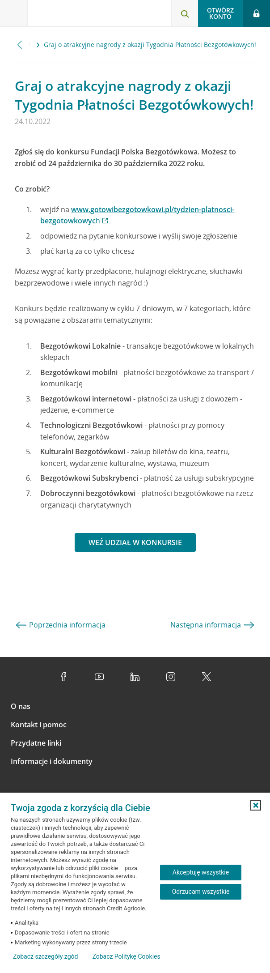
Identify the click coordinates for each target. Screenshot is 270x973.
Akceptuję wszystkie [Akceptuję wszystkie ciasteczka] (201, 872)
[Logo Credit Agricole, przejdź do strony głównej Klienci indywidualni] (60, 15)
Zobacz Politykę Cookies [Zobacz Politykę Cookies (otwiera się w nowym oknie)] (126, 956)
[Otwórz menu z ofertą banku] (14, 13)
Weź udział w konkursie (135, 542)
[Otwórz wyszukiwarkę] (184, 13)
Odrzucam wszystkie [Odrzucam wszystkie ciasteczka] (201, 891)
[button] (255, 805)
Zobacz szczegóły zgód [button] (45, 956)
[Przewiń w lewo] (20, 44)
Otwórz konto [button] (220, 13)
